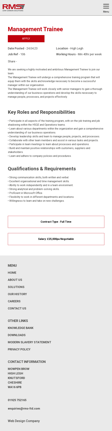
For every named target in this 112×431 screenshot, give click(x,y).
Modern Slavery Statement (29, 342)
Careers (14, 301)
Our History (17, 294)
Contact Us (17, 308)
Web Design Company (24, 421)
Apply (26, 38)
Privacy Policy (19, 349)
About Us (15, 279)
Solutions (16, 287)
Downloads (17, 335)
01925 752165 (17, 400)
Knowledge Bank (20, 328)
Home (12, 272)
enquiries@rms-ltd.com (24, 408)
